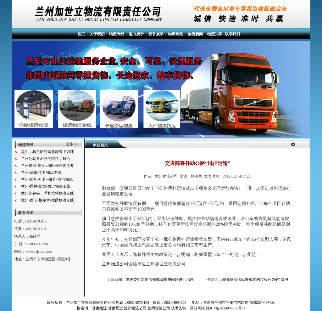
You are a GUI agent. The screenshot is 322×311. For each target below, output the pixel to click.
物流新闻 (195, 34)
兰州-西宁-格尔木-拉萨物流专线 (47, 200)
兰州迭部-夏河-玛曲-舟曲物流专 (47, 165)
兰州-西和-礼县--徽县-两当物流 (47, 179)
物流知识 (214, 34)
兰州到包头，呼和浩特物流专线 (47, 193)
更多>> (72, 144)
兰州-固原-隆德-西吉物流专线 (45, 186)
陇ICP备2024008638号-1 (225, 308)
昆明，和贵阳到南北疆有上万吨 (47, 152)
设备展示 (156, 34)
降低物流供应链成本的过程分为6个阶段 (255, 279)
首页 (81, 34)
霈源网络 (197, 308)
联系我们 (232, 34)
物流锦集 (175, 34)
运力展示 (136, 34)
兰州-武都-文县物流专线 (41, 172)
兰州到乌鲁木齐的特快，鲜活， (47, 158)
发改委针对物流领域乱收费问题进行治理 (160, 279)
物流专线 (116, 34)
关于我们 (97, 34)
